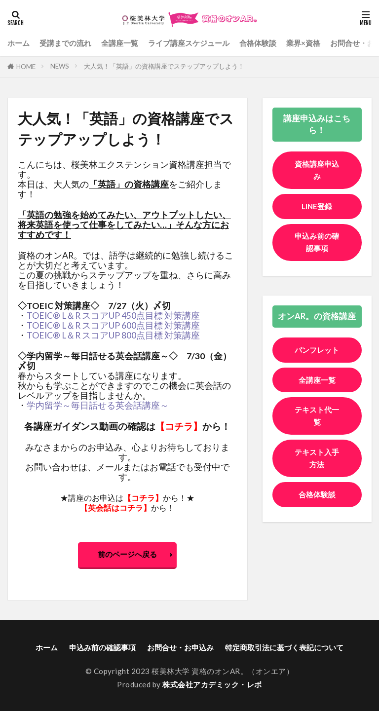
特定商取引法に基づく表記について (284, 647)
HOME (26, 67)
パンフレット (317, 356)
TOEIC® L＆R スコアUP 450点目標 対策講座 (113, 315)
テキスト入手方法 (317, 471)
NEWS (59, 66)
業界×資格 (303, 42)
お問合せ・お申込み (180, 647)
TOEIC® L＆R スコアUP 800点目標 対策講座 (113, 335)
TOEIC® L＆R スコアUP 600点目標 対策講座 (113, 325)
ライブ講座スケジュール (188, 42)
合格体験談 (257, 42)
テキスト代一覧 (317, 429)
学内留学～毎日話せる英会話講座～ (98, 405)
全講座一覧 (119, 42)
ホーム (18, 42)
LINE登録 (317, 206)
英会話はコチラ (115, 507)
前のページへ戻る (127, 554)
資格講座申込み (317, 170)
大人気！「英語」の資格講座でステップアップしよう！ (164, 66)
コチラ (179, 426)
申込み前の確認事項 (317, 242)
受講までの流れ (65, 42)
